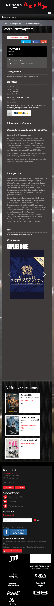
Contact (9, 487)
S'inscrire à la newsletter (18, 37)
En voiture (12, 501)
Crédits (21, 487)
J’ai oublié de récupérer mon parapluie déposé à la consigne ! (24, 547)
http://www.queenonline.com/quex (19, 235)
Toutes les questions (13, 551)
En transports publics (16, 497)
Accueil (5, 24)
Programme (9, 17)
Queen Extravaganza (32, 24)
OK (38, 520)
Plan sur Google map (16, 506)
